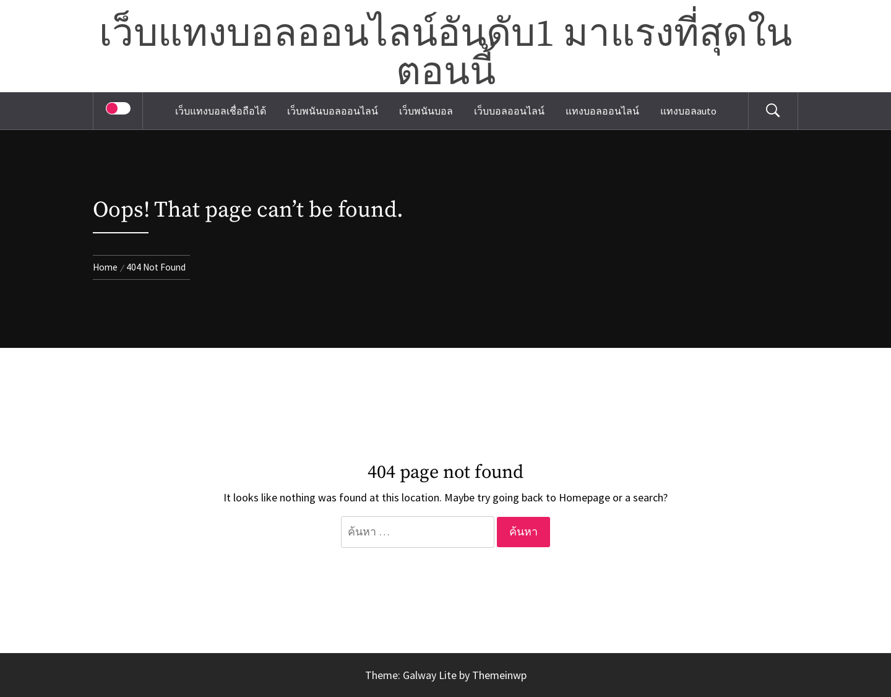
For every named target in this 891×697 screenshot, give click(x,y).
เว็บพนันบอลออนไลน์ (332, 111)
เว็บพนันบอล (426, 111)
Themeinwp (499, 675)
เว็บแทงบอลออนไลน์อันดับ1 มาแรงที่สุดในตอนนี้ (445, 54)
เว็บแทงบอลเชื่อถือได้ (220, 111)
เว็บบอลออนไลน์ (509, 111)
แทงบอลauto (688, 111)
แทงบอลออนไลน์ (602, 111)
